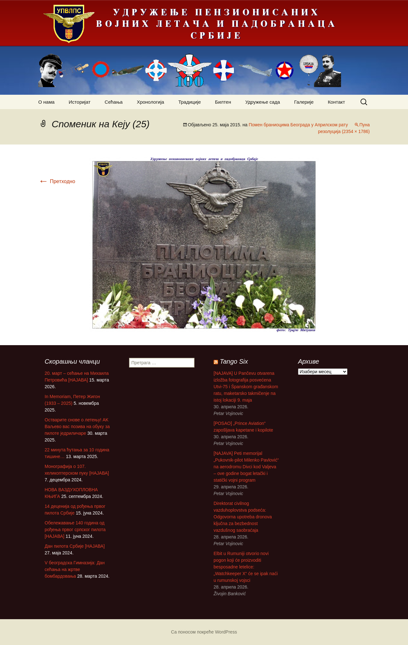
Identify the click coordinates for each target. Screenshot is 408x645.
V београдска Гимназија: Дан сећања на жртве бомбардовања (75, 569)
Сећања (113, 102)
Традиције (189, 102)
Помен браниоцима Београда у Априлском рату (298, 124)
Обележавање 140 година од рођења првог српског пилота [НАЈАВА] (75, 529)
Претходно (56, 181)
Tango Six (234, 361)
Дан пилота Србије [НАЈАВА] (75, 546)
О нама (46, 102)
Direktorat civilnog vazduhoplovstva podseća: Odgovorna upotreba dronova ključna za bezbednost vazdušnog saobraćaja (243, 517)
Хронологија (150, 102)
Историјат (80, 102)
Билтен (223, 102)
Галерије (304, 102)
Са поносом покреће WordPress (204, 631)
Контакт (336, 102)
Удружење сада (262, 102)
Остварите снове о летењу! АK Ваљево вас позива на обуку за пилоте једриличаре (77, 426)
